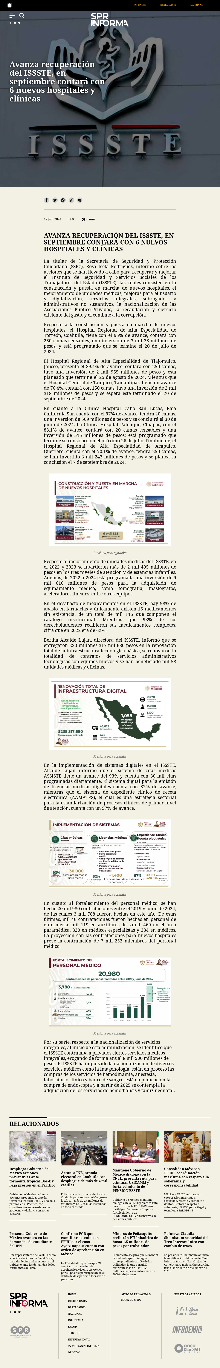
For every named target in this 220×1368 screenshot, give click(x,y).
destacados (77, 1307)
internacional (79, 1339)
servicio (74, 1333)
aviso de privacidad (136, 1294)
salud (72, 1326)
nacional (75, 1314)
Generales (146, 4)
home (72, 1294)
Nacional (203, 4)
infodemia (75, 1320)
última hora (77, 1301)
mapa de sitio (131, 1300)
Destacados (175, 4)
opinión (73, 1352)
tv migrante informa (83, 1346)
